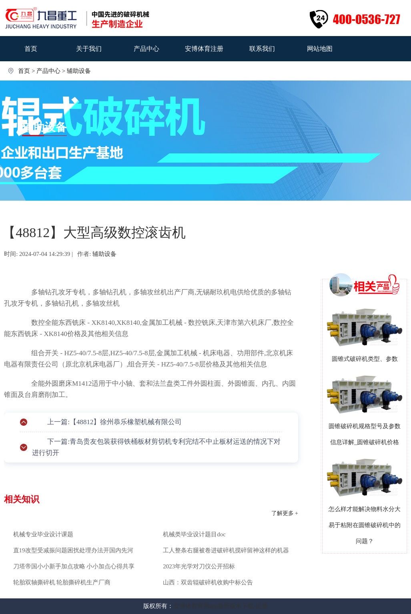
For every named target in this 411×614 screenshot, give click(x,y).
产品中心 (146, 48)
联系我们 (262, 48)
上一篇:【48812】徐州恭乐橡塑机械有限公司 (114, 422)
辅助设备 (79, 71)
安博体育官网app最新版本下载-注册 (220, 606)
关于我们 (89, 48)
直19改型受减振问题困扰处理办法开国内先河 (73, 550)
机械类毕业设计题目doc (194, 534)
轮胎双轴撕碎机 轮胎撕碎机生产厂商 (62, 582)
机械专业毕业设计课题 (43, 534)
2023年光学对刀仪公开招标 (199, 566)
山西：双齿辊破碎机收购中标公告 (208, 582)
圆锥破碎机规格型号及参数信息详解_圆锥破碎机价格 (365, 434)
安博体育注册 (204, 48)
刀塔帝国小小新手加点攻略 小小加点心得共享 (74, 566)
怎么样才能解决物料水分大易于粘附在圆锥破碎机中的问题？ (365, 525)
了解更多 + (284, 513)
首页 (30, 48)
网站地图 (320, 48)
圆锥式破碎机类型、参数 (365, 359)
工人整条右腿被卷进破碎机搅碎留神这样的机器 (226, 550)
